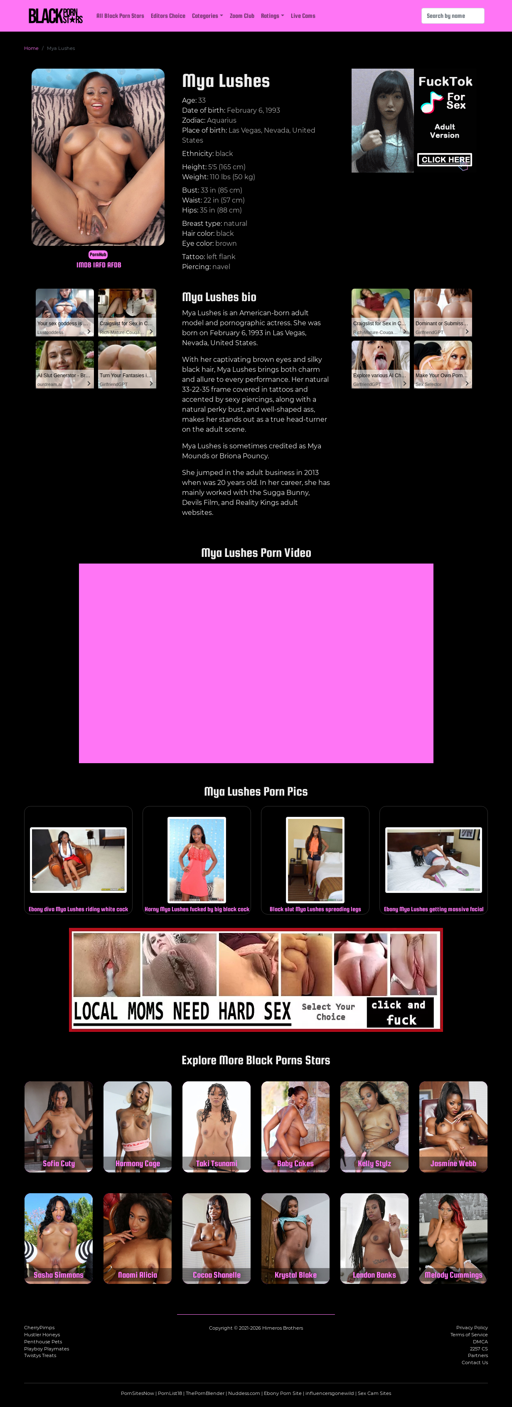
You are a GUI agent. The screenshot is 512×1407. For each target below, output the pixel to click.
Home (31, 48)
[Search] (453, 16)
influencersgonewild (329, 1393)
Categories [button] (205, 15)
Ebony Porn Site (283, 1393)
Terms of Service (469, 1335)
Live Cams (303, 15)
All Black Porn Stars (120, 15)
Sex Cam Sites (374, 1393)
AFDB (114, 264)
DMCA (480, 1342)
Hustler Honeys (42, 1335)
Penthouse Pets (43, 1342)
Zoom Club (242, 15)
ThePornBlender (205, 1393)
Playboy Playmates (46, 1349)
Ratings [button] (270, 15)
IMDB (83, 264)
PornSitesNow (137, 1393)
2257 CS (479, 1349)
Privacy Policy (472, 1327)
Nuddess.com (244, 1393)
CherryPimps (39, 1327)
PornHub (98, 254)
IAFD (99, 264)
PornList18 (170, 1393)
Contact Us (475, 1362)
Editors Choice (168, 15)
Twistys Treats (40, 1355)
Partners (478, 1355)
